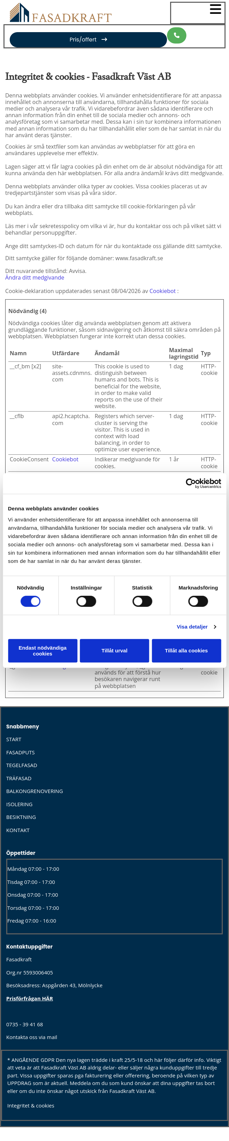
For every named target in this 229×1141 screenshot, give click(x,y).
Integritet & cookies (30, 1105)
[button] (88, 39)
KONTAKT (17, 830)
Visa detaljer (192, 627)
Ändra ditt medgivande (34, 277)
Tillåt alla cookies (186, 650)
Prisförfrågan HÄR (29, 998)
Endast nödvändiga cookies (43, 651)
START (13, 739)
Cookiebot (162, 291)
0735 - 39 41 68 (24, 1024)
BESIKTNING (21, 816)
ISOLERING (19, 804)
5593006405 (38, 972)
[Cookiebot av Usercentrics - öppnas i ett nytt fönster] (190, 483)
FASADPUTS (20, 752)
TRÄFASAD (19, 778)
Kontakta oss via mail (31, 1037)
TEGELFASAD (21, 765)
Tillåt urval (114, 650)
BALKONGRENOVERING (34, 791)
